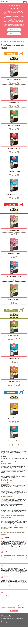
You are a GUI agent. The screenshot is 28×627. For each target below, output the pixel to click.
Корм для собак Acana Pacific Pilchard (14, 276)
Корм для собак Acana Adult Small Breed (14, 79)
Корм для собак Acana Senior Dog (14, 125)
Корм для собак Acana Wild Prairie (14, 381)
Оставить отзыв (14, 610)
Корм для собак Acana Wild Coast (14, 440)
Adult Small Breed (5, 484)
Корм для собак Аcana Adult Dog (14, 171)
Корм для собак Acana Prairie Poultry (14, 418)
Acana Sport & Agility (13, 493)
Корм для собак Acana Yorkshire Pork (14, 299)
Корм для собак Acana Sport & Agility (14, 148)
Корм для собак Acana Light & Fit (14, 102)
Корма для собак (5, 528)
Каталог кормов (6, 41)
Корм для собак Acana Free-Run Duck (14, 230)
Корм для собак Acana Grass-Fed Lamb (14, 253)
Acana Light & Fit (4, 491)
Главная (2, 41)
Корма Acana (12, 41)
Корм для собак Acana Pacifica (14, 358)
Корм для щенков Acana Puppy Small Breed (14, 194)
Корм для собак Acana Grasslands (14, 335)
